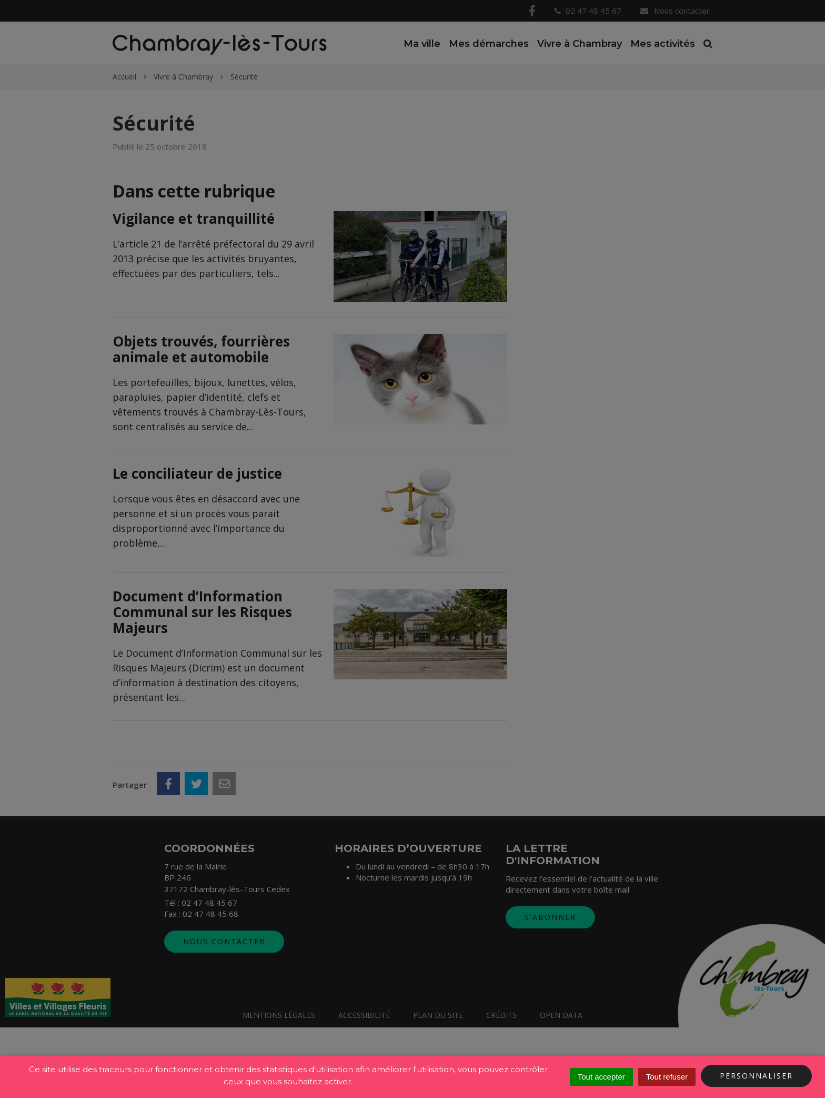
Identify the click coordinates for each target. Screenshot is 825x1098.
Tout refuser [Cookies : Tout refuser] (667, 1076)
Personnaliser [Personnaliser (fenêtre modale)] (756, 1076)
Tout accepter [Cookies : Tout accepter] (601, 1076)
